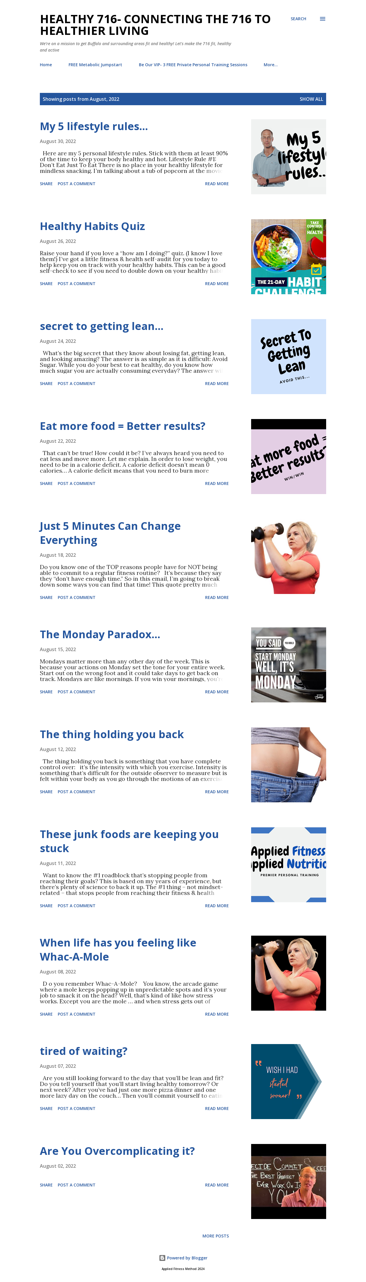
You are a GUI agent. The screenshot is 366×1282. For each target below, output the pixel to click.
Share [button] (46, 183)
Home (46, 64)
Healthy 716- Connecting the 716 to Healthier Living (155, 24)
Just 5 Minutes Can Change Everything (110, 533)
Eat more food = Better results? (122, 426)
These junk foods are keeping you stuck (129, 841)
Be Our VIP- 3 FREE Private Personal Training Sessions (193, 64)
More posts (215, 1236)
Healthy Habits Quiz (92, 226)
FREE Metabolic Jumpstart (95, 64)
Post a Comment (77, 183)
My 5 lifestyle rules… (94, 126)
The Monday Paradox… (100, 634)
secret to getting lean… (102, 326)
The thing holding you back (112, 734)
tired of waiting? (83, 1051)
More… (271, 64)
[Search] (298, 19)
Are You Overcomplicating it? (117, 1151)
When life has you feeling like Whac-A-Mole (118, 949)
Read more (217, 183)
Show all (311, 99)
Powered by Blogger (183, 1258)
